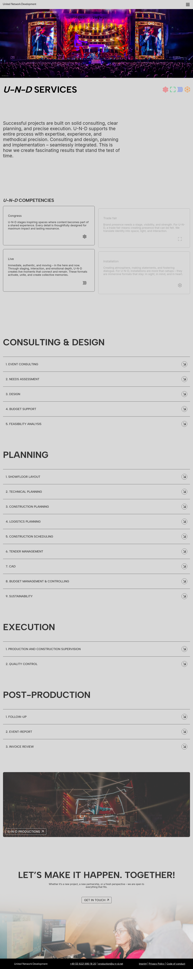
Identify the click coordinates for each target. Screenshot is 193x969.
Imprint (143, 963)
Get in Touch (94, 903)
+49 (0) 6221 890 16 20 (83, 963)
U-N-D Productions (24, 834)
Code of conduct (175, 963)
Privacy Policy (157, 963)
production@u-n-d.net (110, 963)
